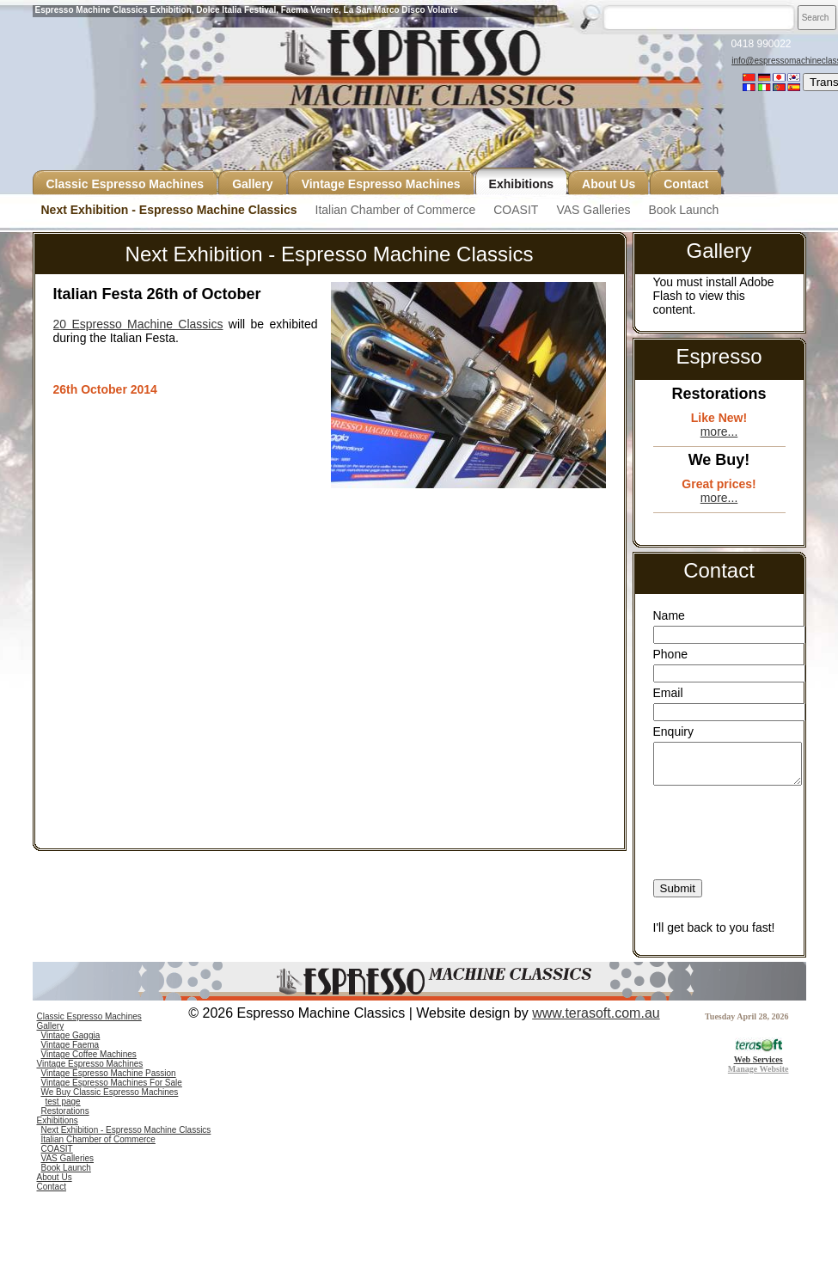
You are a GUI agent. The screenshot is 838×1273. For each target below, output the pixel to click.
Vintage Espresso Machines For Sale (111, 1082)
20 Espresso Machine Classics (138, 324)
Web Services (758, 1054)
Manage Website (758, 1069)
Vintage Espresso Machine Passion (108, 1073)
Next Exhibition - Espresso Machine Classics (169, 210)
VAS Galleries (593, 210)
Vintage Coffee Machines (89, 1054)
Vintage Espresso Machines (90, 1063)
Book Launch (683, 210)
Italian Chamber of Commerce (395, 210)
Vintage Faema (70, 1045)
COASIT (515, 210)
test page (63, 1101)
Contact (51, 1186)
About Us (54, 1177)
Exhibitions (57, 1120)
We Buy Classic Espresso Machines (110, 1092)
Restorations (65, 1111)
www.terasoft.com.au (596, 1013)
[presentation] (727, 814)
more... (719, 431)
